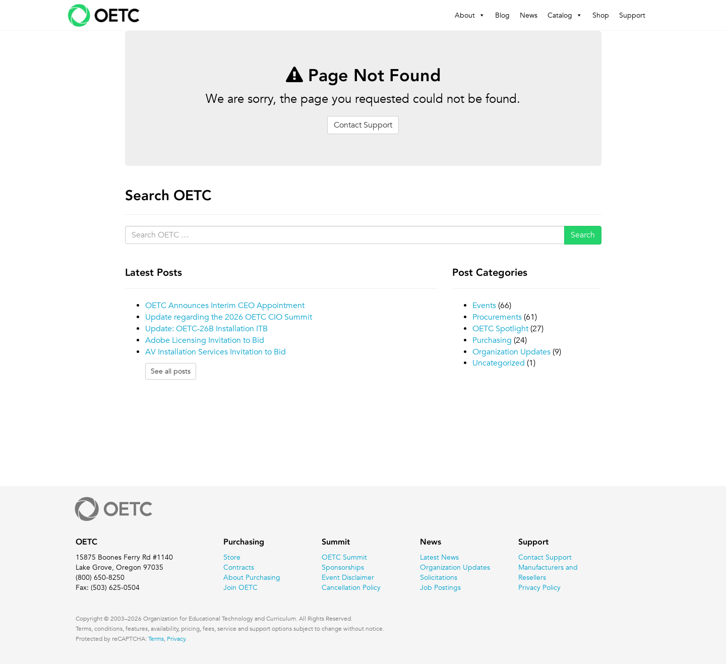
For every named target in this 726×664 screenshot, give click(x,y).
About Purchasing (251, 577)
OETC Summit (344, 557)
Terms (156, 638)
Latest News (439, 557)
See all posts (171, 371)
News (528, 15)
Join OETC (240, 587)
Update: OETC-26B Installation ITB (206, 329)
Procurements (497, 317)
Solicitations (438, 577)
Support (632, 15)
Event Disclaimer (348, 577)
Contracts (238, 567)
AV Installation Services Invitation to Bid (215, 352)
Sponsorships (343, 567)
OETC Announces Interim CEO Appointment (225, 305)
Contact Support (363, 125)
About (470, 15)
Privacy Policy (539, 587)
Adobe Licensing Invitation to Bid (204, 340)
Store (231, 557)
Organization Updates (511, 352)
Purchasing (492, 340)
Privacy (176, 638)
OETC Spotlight (500, 329)
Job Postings (440, 587)
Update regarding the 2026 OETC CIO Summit (228, 317)
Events (484, 305)
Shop (600, 15)
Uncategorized (498, 363)
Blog (502, 15)
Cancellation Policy (351, 587)
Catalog (565, 15)
